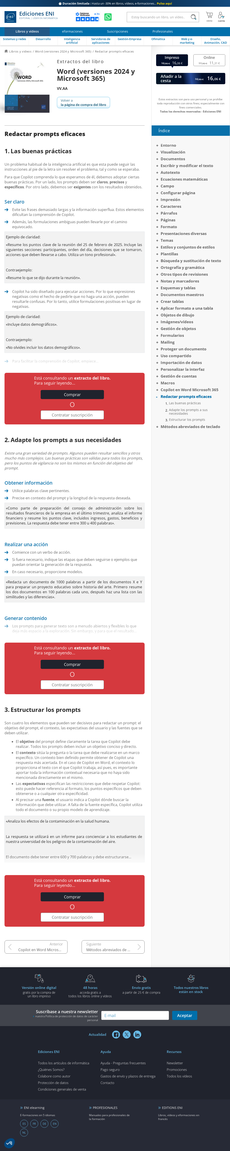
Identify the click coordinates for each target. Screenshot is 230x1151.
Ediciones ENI (31, 17)
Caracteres (171, 206)
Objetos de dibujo (177, 315)
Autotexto (170, 172)
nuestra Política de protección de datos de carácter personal (66, 1018)
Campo (167, 186)
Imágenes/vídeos (177, 322)
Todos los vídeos (179, 1076)
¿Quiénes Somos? (51, 1069)
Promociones (177, 1069)
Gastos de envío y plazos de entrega (128, 1076)
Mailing (168, 342)
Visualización (173, 152)
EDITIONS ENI (172, 1108)
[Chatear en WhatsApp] (108, 17)
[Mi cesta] (209, 17)
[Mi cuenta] (221, 17)
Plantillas (169, 254)
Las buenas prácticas (185, 403)
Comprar (72, 394)
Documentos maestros (182, 294)
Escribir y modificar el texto (187, 165)
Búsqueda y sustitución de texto (191, 260)
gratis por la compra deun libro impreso (39, 991)
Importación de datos (181, 362)
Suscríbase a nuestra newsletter (65, 1015)
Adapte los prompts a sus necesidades (188, 411)
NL (24, 1132)
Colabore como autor (54, 1076)
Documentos (173, 159)
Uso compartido (176, 356)
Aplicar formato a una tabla (187, 308)
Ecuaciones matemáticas (184, 179)
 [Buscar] (193, 17)
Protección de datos (53, 1082)
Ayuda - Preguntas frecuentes (123, 1063)
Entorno (168, 145)
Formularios (172, 335)
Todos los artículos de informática (63, 1063)
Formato (169, 227)
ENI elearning (34, 1108)
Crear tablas (172, 301)
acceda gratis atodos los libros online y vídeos (90, 991)
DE (44, 1124)
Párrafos (169, 213)
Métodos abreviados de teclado (113, 949)
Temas (167, 240)
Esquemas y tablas (178, 288)
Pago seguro (110, 1069)
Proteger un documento (184, 349)
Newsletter (175, 1063)
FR (34, 1124)
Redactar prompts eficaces (186, 396)
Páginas (168, 220)
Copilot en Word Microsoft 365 (43, 949)
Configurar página (178, 193)
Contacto (107, 1082)
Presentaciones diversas (184, 233)
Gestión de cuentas (179, 376)
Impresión (170, 199)
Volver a (83, 102)
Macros (168, 383)
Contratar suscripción (72, 415)
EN (54, 1124)
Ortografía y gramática (182, 267)
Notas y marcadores (180, 281)
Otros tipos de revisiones (184, 274)
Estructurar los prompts (187, 419)
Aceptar (184, 1015)
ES (24, 1124)
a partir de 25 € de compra (141, 989)
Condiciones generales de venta (62, 1089)
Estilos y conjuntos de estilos (188, 247)
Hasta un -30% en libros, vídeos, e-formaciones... (115, 3)
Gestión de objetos (178, 328)
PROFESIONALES (105, 1108)
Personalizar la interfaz (182, 369)
